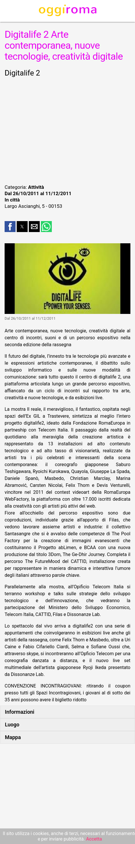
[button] (10, 226)
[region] (67, 130)
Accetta (94, 839)
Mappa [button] (13, 737)
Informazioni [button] (19, 712)
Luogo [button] (12, 724)
